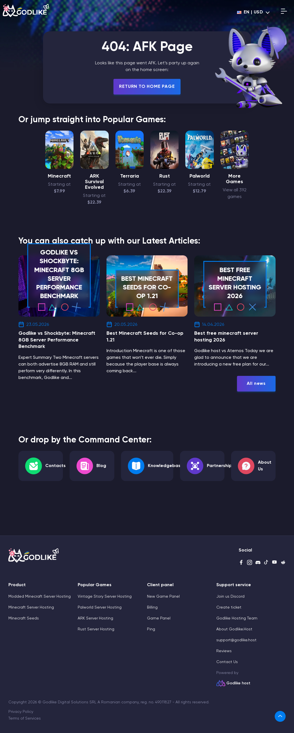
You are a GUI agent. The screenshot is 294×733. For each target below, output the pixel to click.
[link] (280, 716)
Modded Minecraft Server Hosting (39, 596)
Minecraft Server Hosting (31, 607)
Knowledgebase (165, 466)
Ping (151, 629)
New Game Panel (163, 596)
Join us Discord (230, 596)
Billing (152, 607)
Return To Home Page (147, 86)
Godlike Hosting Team (236, 618)
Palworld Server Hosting (100, 607)
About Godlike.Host (234, 629)
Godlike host (238, 683)
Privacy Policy (20, 712)
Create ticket (228, 607)
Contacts (55, 466)
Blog (101, 466)
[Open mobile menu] (283, 12)
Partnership (219, 466)
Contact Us (227, 662)
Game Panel (158, 618)
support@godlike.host (236, 640)
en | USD (250, 12)
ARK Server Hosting (95, 618)
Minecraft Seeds (23, 618)
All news (256, 383)
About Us (264, 466)
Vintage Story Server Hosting (105, 596)
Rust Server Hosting (96, 629)
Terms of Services (24, 718)
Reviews (224, 651)
